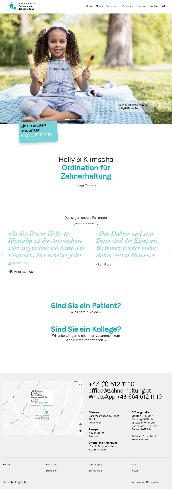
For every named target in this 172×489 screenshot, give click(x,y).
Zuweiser (127, 6)
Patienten (111, 6)
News (99, 6)
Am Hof (93, 436)
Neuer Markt (96, 432)
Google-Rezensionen (85, 223)
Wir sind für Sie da (84, 312)
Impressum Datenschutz (147, 482)
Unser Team (84, 186)
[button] (2, 253)
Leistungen (95, 464)
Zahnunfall (95, 470)
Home (90, 6)
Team (141, 6)
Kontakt (154, 6)
